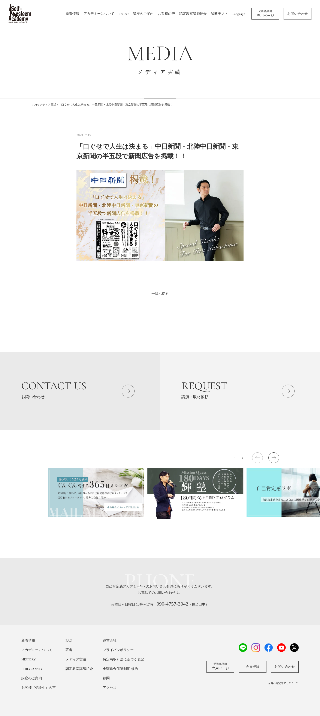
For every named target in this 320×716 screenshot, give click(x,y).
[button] (273, 457)
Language (238, 14)
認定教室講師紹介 (193, 14)
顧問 (106, 678)
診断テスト (219, 14)
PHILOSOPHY (31, 669)
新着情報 (72, 14)
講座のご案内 (143, 14)
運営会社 (110, 640)
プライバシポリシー (118, 650)
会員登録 (252, 667)
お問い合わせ (297, 14)
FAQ (69, 640)
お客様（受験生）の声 (38, 688)
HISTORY (28, 659)
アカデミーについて (99, 14)
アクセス (110, 688)
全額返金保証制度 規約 (120, 669)
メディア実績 (76, 659)
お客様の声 (166, 14)
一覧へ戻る (160, 294)
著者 (69, 650)
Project (124, 14)
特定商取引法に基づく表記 (123, 659)
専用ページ (265, 13)
